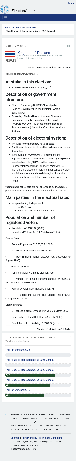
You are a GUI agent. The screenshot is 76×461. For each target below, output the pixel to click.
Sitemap (15, 437)
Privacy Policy (29, 437)
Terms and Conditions (51, 437)
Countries (18, 27)
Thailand (30, 27)
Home (8, 27)
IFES (12, 442)
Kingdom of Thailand (33, 53)
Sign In (71, 3)
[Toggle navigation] (5, 17)
